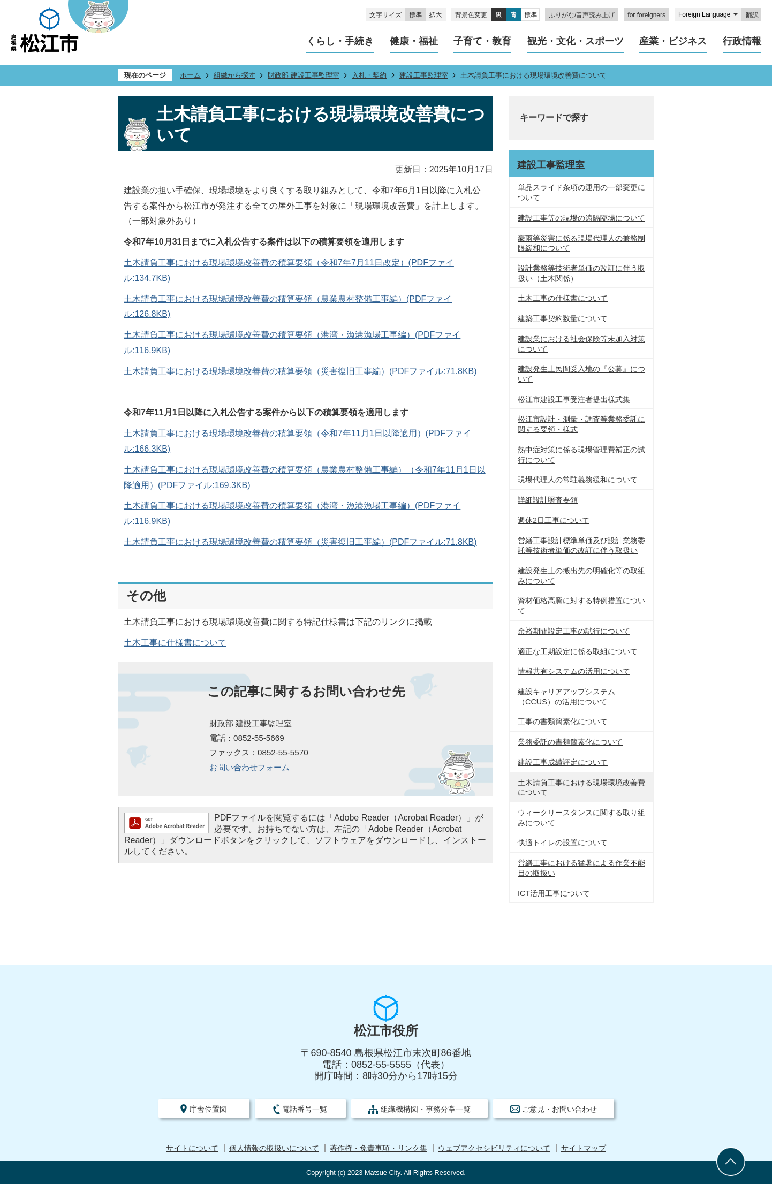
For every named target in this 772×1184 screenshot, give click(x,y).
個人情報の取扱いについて (274, 1148)
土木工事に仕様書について (175, 642)
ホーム (190, 75)
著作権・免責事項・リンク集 (378, 1148)
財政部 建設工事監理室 (303, 75)
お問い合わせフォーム (249, 767)
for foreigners (646, 15)
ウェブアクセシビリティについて (494, 1148)
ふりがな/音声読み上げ (582, 15)
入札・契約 (369, 75)
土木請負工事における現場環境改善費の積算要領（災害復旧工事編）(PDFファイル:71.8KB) (300, 371)
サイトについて (192, 1148)
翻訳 (752, 15)
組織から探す (234, 75)
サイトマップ (583, 1148)
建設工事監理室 (423, 75)
